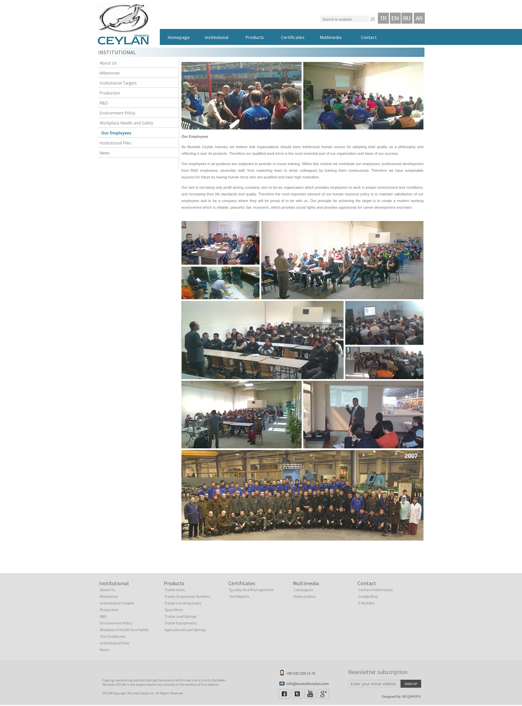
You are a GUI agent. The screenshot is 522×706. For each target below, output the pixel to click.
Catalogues (303, 589)
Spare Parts (173, 609)
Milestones (108, 73)
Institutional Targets (117, 83)
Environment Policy (116, 113)
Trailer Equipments (180, 622)
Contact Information (375, 589)
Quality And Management (251, 589)
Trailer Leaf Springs (180, 616)
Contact (369, 37)
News (103, 153)
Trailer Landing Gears (182, 602)
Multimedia (331, 37)
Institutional (216, 37)
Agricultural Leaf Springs (185, 629)
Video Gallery (305, 596)
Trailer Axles (174, 589)
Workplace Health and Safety (125, 123)
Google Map (368, 596)
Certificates (293, 37)
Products (255, 37)
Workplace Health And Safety (124, 629)
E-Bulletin (366, 602)
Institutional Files (114, 143)
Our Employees (114, 133)
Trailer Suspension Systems (187, 596)
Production (108, 93)
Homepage (179, 37)
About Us (107, 63)
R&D (102, 103)
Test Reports (239, 596)
